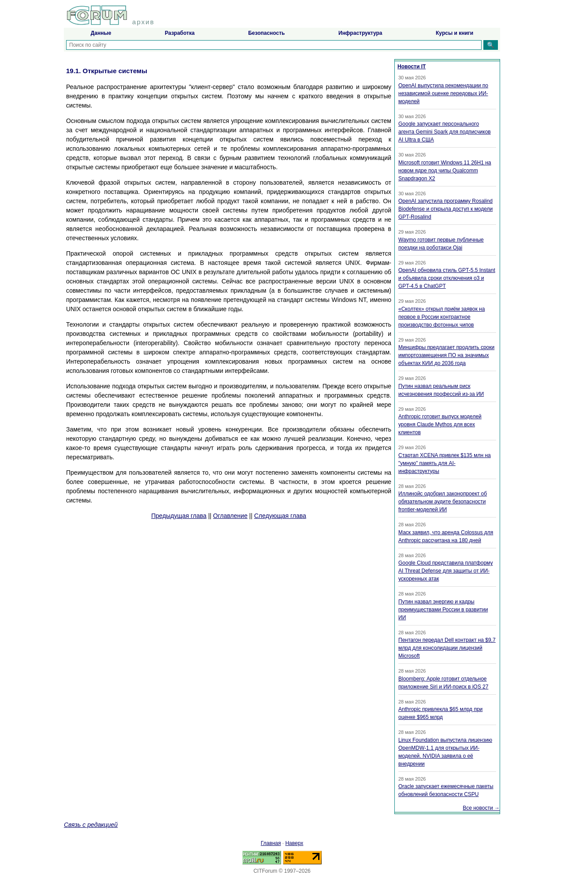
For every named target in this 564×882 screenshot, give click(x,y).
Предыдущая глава (178, 515)
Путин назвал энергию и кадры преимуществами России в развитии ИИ (443, 610)
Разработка (180, 33)
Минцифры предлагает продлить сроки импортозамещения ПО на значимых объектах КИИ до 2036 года (446, 355)
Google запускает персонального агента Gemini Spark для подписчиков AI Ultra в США (444, 132)
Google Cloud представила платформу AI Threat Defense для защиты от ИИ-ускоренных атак (445, 571)
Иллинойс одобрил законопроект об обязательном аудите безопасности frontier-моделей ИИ (442, 502)
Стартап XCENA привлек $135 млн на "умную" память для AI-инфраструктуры (444, 463)
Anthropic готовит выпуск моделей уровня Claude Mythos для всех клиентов (440, 424)
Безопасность (266, 33)
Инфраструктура (360, 33)
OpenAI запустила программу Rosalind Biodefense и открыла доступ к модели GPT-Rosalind (445, 209)
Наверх (294, 843)
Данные (101, 33)
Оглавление (230, 515)
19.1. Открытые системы (106, 70)
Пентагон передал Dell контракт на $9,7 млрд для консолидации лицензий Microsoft (447, 648)
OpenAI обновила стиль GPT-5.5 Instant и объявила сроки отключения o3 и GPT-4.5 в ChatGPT (446, 278)
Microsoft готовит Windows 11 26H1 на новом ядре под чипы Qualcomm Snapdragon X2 (444, 171)
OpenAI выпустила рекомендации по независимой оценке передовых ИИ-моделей (443, 93)
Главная (271, 843)
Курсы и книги (454, 33)
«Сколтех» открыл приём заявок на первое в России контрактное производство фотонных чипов (441, 317)
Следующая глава (280, 515)
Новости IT (411, 66)
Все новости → (481, 808)
